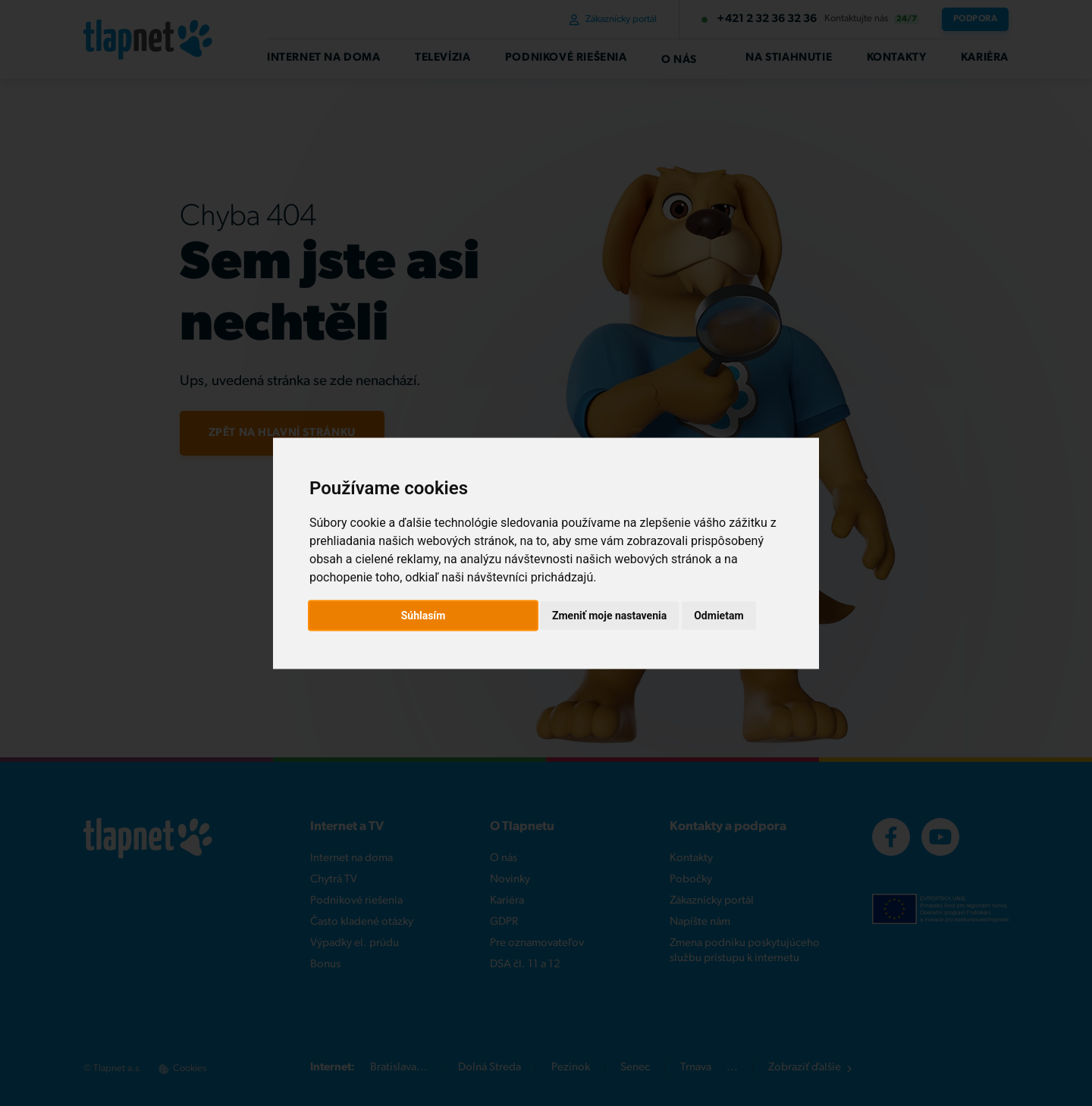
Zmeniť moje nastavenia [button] (609, 615)
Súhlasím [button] (423, 615)
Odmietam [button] (718, 615)
